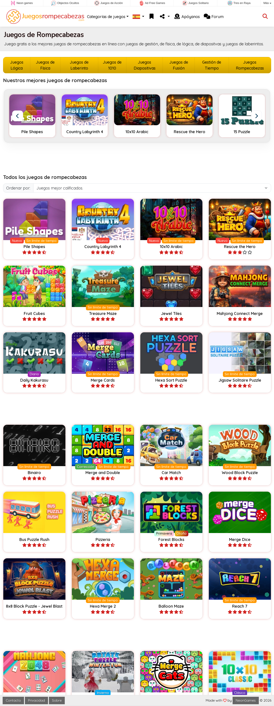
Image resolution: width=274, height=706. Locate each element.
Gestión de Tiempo (211, 65)
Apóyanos (187, 16)
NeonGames (246, 700)
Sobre (57, 700)
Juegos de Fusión (178, 65)
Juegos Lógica (16, 65)
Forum (214, 16)
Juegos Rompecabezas (250, 65)
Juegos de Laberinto (79, 65)
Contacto (13, 700)
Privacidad (36, 700)
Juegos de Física (45, 65)
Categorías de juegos (106, 16)
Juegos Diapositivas (145, 65)
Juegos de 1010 (112, 65)
